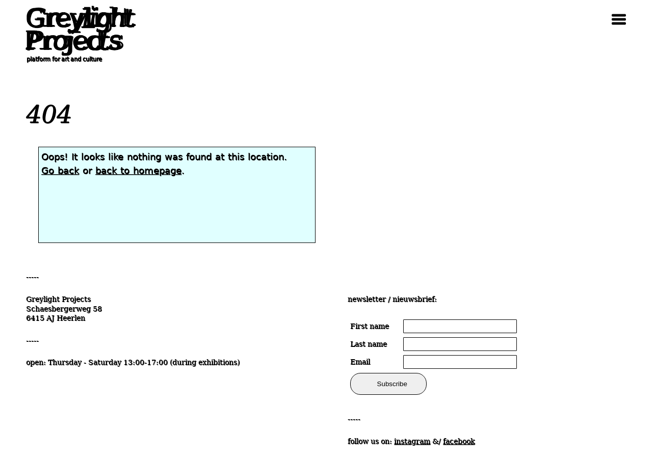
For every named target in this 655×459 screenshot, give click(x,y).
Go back (60, 170)
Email (360, 362)
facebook (459, 441)
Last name (368, 344)
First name (369, 326)
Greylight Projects (77, 29)
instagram (412, 441)
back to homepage (138, 170)
